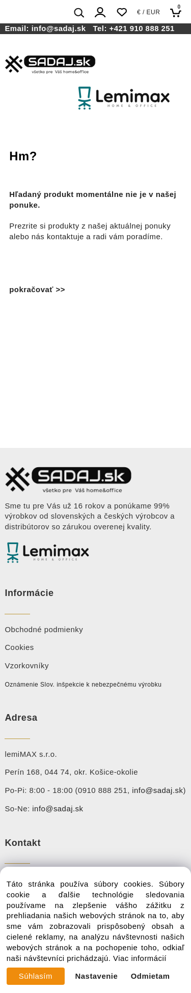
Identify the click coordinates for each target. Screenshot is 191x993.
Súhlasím (35, 976)
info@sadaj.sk (61, 28)
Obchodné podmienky (44, 630)
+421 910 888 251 (142, 28)
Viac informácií (140, 958)
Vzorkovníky (27, 666)
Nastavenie (96, 976)
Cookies (19, 647)
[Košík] (178, 12)
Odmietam (150, 976)
